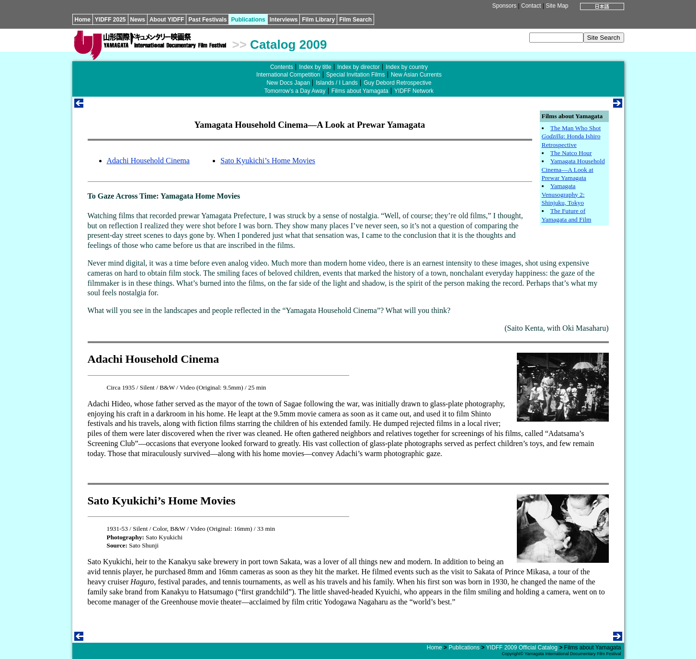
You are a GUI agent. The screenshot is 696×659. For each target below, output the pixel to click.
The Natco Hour (571, 152)
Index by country (407, 67)
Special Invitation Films (355, 74)
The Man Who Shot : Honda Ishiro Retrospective (571, 136)
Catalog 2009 (288, 44)
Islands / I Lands (336, 82)
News (137, 19)
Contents (281, 67)
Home (83, 19)
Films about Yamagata (359, 91)
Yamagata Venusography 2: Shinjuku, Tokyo (563, 194)
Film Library (318, 19)
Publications (248, 19)
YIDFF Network (414, 91)
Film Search (355, 19)
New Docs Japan (288, 82)
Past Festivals (207, 19)
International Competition (288, 74)
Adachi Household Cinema (148, 160)
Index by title (315, 67)
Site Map (557, 5)
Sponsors (504, 5)
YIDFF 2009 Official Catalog (522, 647)
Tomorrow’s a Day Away (295, 91)
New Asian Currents (416, 74)
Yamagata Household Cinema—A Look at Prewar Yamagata (573, 169)
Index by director (358, 67)
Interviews (284, 19)
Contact (531, 5)
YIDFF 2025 (110, 19)
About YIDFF (166, 19)
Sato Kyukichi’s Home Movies (267, 160)
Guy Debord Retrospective (397, 82)
